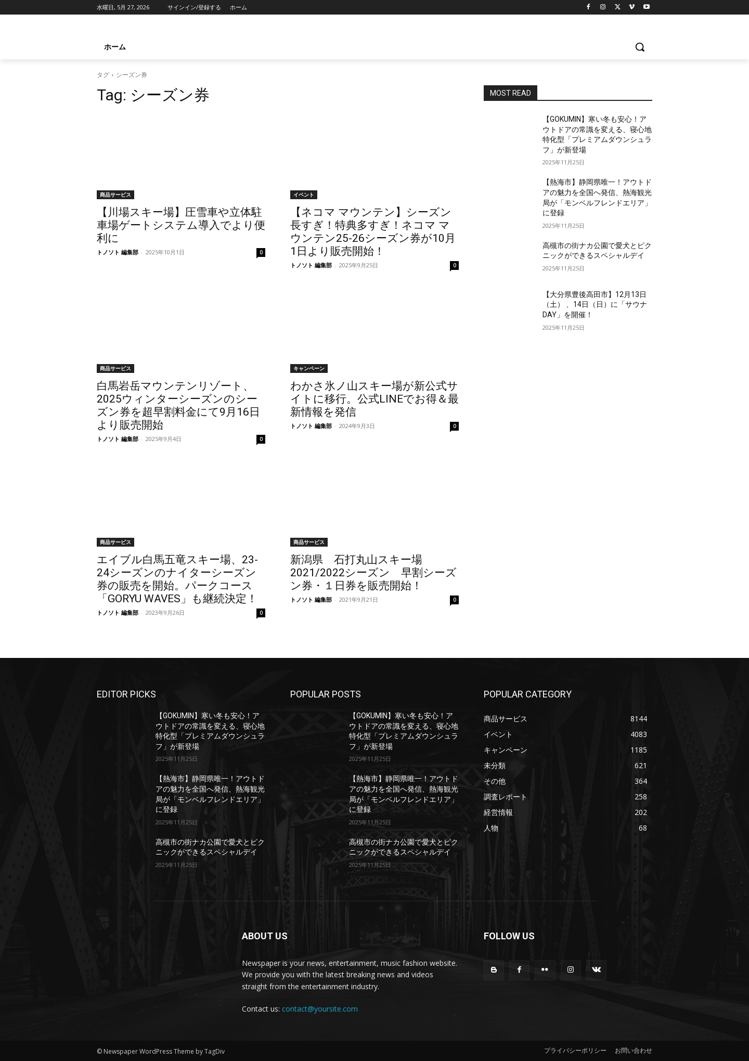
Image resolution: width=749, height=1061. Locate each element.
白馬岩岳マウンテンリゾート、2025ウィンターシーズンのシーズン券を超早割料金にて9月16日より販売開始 (178, 405)
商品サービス (115, 194)
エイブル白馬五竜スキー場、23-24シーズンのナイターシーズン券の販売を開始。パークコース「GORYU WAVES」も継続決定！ (177, 579)
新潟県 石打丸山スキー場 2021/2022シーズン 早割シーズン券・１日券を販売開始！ (373, 572)
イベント (303, 194)
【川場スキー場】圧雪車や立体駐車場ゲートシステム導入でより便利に (181, 225)
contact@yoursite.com (320, 1009)
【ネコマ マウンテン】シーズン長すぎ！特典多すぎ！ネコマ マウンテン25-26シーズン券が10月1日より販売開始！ (373, 231)
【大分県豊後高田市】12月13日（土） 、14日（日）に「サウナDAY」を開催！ (595, 304)
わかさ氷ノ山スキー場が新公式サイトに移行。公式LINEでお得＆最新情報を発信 (374, 399)
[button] (639, 46)
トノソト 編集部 (117, 252)
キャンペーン (309, 368)
